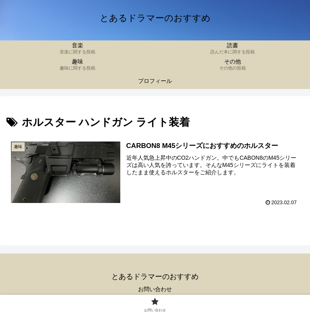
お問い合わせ (155, 289)
